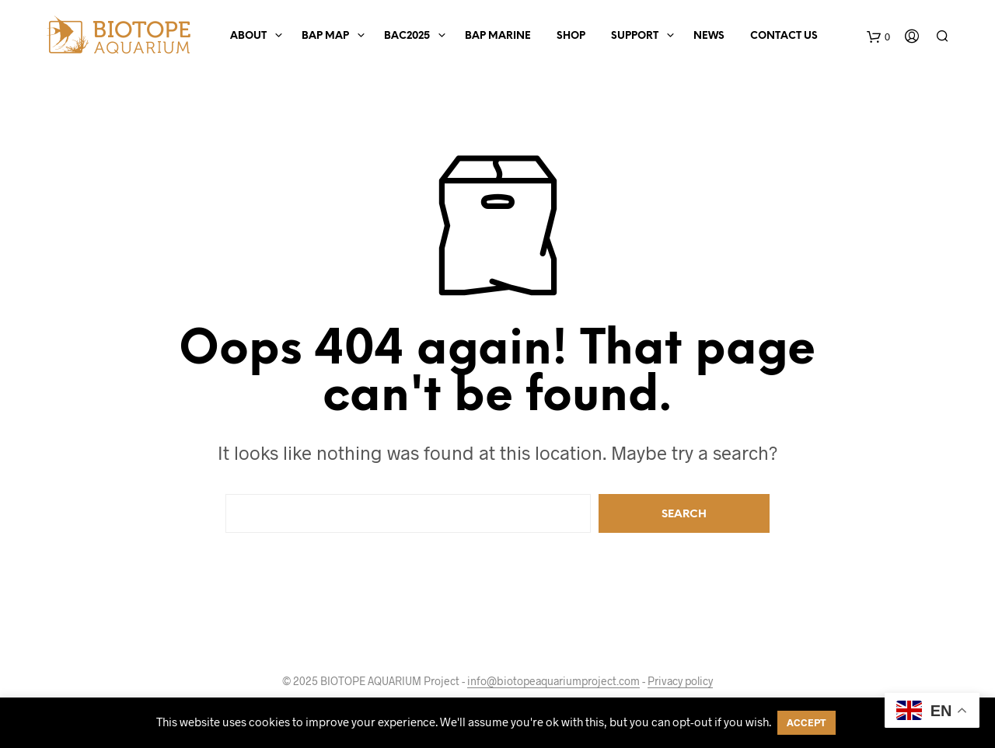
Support (634, 36)
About (248, 36)
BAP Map (325, 36)
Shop (571, 36)
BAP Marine (498, 36)
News (708, 36)
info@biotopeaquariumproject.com (553, 681)
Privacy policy (680, 681)
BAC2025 (407, 36)
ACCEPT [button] (806, 722)
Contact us (784, 36)
